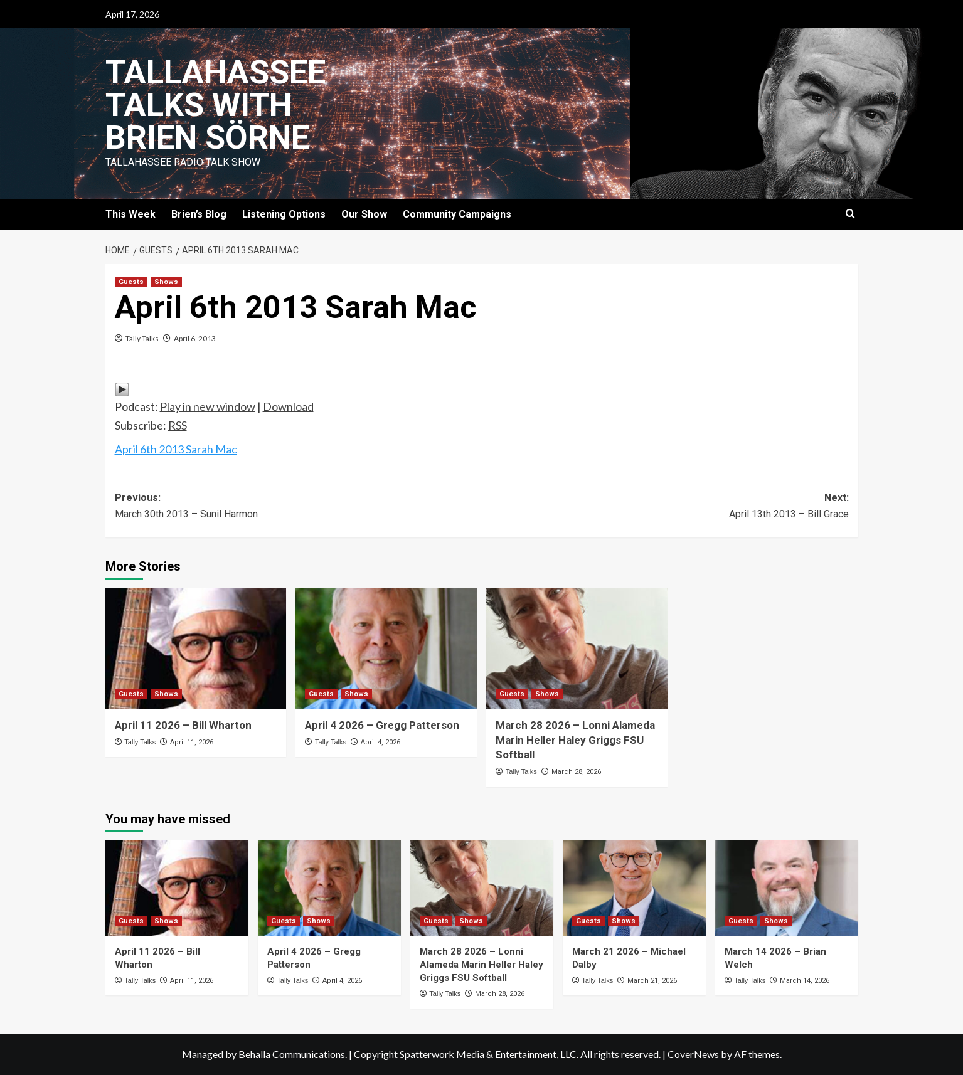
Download (288, 406)
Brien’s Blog (198, 214)
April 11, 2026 (191, 742)
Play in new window (207, 406)
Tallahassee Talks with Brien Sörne (215, 105)
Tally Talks (142, 338)
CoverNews (693, 1054)
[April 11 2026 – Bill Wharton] (196, 648)
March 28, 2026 (576, 772)
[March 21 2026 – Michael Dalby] (634, 888)
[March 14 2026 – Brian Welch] (786, 888)
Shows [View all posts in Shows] (166, 282)
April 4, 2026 (380, 742)
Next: (665, 507)
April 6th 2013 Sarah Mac (176, 449)
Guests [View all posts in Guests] (131, 282)
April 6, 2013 (195, 338)
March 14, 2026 (804, 981)
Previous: (298, 507)
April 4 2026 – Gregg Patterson (382, 725)
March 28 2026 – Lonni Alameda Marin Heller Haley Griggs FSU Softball (575, 740)
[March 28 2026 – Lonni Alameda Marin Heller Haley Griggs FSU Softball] (577, 648)
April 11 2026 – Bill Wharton (183, 725)
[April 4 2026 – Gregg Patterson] (386, 648)
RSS (177, 425)
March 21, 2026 (652, 981)
